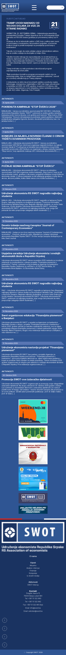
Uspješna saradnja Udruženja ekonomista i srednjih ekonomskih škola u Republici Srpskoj (31, 255)
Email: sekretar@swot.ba (33, 611)
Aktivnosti (7, 99)
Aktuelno (33, 565)
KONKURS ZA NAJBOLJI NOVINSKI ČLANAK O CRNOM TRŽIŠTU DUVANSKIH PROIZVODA (33, 137)
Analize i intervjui (33, 568)
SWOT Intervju (33, 585)
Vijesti (33, 563)
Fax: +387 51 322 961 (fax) (33, 605)
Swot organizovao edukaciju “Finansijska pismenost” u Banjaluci (32, 317)
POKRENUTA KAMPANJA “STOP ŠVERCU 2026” (29, 106)
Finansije (33, 571)
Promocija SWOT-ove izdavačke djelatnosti (27, 379)
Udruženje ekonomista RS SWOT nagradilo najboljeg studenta (32, 195)
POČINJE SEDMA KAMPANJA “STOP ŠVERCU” (28, 166)
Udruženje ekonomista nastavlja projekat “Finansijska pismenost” (32, 349)
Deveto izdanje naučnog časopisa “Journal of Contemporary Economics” (28, 227)
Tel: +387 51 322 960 (33, 598)
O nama (33, 556)
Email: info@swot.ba (33, 608)
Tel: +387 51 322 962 (33, 602)
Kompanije (33, 573)
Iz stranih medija (33, 576)
